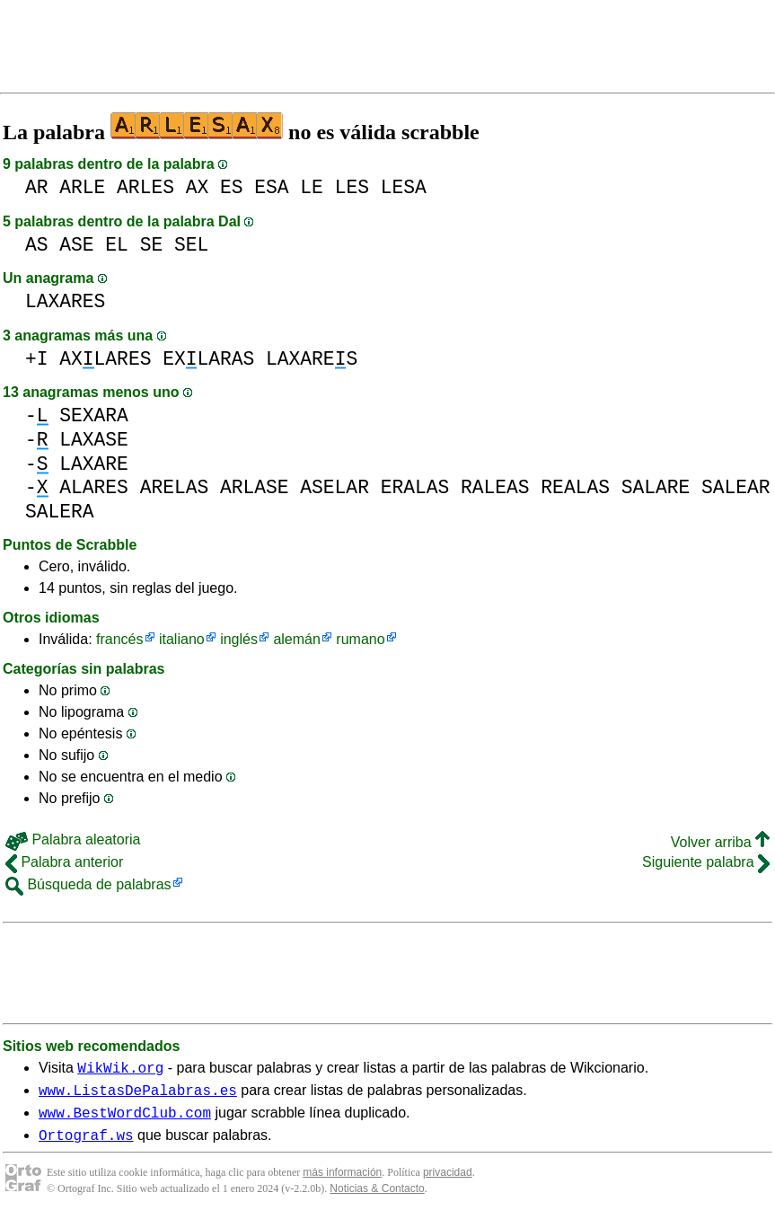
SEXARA (93, 415)
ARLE (82, 187)
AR (36, 187)
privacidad (447, 1183)
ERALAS (415, 487)
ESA (271, 187)
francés (119, 639)
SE (151, 245)
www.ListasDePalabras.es (138, 1095)
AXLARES (105, 359)
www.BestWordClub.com (125, 1120)
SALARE (656, 487)
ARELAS (174, 487)
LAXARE (93, 464)
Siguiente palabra (706, 862)
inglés (239, 639)
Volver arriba (720, 842)
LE (311, 187)
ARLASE (254, 487)
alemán (296, 639)
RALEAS (495, 487)
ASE (76, 245)
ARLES (145, 187)
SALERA (59, 512)
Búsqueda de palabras (88, 884)
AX (197, 187)
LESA (404, 187)
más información (342, 1183)
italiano (182, 639)
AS (36, 245)
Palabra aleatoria (72, 839)
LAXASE (93, 440)
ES (231, 187)
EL (116, 245)
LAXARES (65, 301)
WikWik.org (120, 1070)
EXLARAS (208, 359)
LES (352, 187)
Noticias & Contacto (377, 1199)
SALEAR (736, 487)
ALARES (93, 487)
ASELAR (334, 487)
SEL (191, 245)
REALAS (575, 487)
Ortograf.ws (86, 1145)
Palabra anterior (64, 862)
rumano (360, 639)
